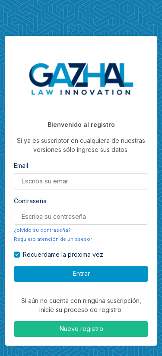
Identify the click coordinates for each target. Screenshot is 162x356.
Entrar (81, 273)
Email (21, 165)
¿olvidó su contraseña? (42, 230)
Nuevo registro (81, 329)
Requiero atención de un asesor (53, 239)
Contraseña (30, 201)
